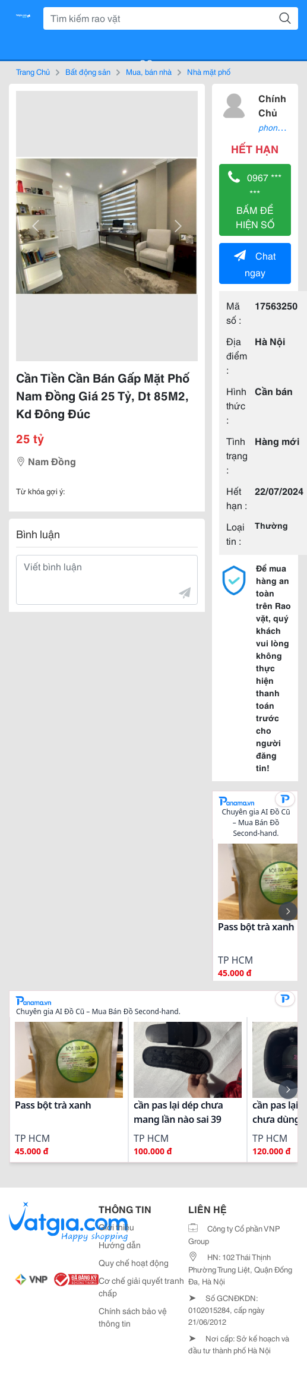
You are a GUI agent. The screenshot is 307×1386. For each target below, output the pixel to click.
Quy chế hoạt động (134, 1262)
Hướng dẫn (120, 1245)
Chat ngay (255, 263)
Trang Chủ (33, 71)
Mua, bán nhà (149, 71)
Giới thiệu (116, 1227)
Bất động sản (87, 71)
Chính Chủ (272, 105)
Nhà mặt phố (208, 71)
